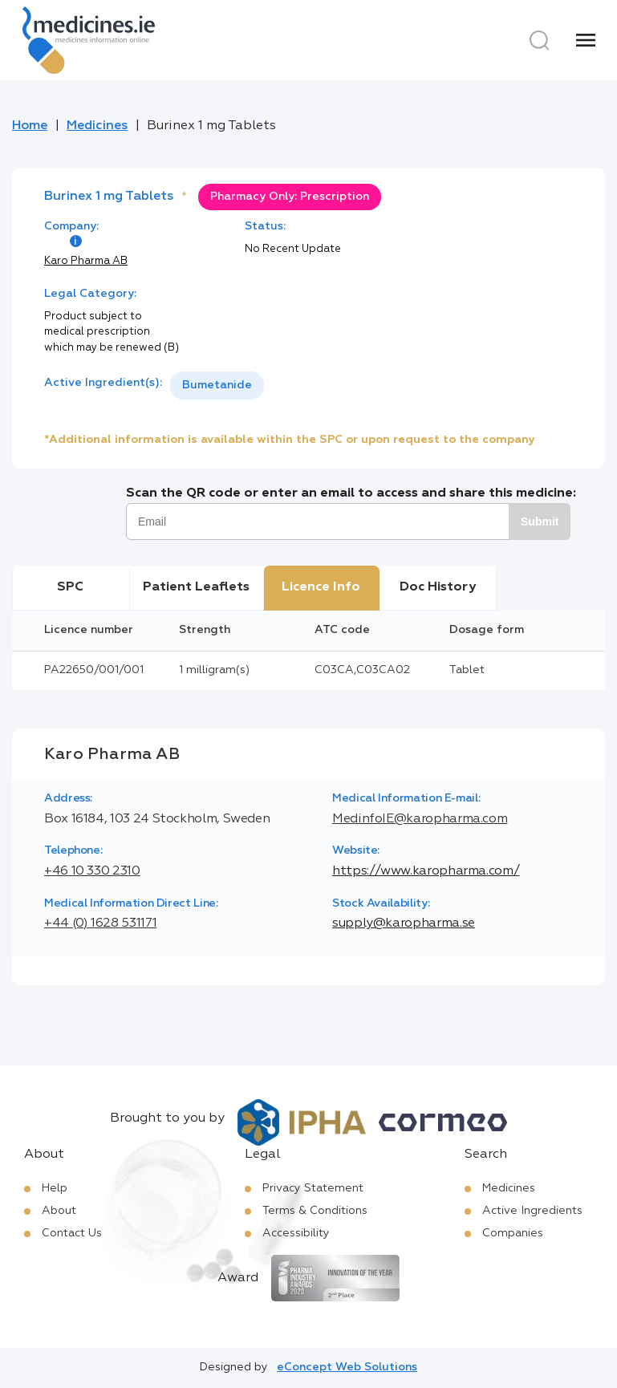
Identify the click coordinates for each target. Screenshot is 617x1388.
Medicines (97, 126)
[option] (217, 385)
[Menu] (585, 40)
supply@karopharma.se (403, 923)
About (59, 1210)
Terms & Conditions (314, 1210)
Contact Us (72, 1233)
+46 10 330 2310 (92, 871)
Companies (512, 1233)
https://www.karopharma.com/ (425, 871)
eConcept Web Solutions (347, 1367)
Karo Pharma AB (86, 261)
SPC (70, 587)
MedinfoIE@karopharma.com (419, 819)
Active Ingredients (532, 1210)
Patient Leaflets (196, 587)
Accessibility (296, 1233)
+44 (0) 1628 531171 (100, 923)
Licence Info (321, 587)
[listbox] (217, 385)
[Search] (539, 40)
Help (54, 1188)
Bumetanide (217, 385)
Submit (539, 521)
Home (29, 126)
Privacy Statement (312, 1188)
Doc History (438, 587)
